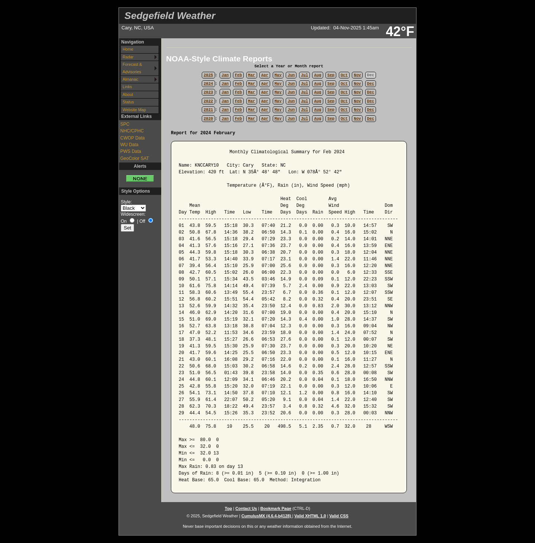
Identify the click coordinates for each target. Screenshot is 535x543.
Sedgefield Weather (169, 15)
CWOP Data (132, 138)
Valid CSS (338, 516)
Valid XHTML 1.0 (310, 516)
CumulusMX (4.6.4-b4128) (266, 516)
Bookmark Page (275, 508)
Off (142, 221)
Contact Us (246, 508)
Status (128, 102)
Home (128, 49)
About (128, 94)
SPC (125, 124)
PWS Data (130, 151)
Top (228, 508)
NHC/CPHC (132, 131)
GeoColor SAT (134, 158)
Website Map (134, 109)
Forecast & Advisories (132, 68)
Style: (126, 202)
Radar (128, 57)
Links (127, 86)
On (124, 221)
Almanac (130, 79)
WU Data (129, 144)
